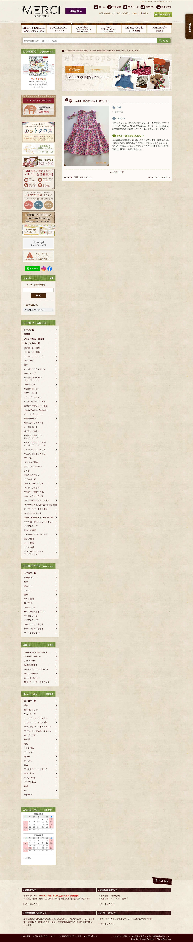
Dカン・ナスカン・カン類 (35, 722)
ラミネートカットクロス (35, 612)
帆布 (26, 365)
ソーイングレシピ (32, 633)
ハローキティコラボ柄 (34, 496)
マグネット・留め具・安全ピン (37, 731)
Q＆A (134, 13)
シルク (27, 471)
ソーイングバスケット (34, 629)
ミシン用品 (29, 748)
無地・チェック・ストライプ (36, 682)
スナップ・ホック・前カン (35, 718)
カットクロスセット (33, 513)
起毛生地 (28, 603)
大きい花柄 (29, 539)
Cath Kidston (29, 661)
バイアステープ (31, 526)
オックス (28, 590)
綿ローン (28, 586)
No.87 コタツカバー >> (159, 177)
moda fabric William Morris (35, 652)
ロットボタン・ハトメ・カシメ (37, 727)
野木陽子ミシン (31, 710)
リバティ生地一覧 (32, 343)
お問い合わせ (91, 936)
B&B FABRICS (30, 665)
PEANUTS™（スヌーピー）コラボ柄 (40, 505)
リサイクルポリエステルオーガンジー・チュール (35, 443)
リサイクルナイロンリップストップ (33, 436)
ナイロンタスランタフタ (35, 449)
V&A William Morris (32, 656)
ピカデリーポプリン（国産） (36, 406)
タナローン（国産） (33, 348)
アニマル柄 (29, 547)
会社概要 (26, 936)
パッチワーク (30, 778)
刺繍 (26, 786)
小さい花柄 (29, 543)
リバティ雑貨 (30, 530)
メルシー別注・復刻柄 (34, 339)
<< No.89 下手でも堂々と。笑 (78, 177)
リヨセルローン (31, 389)
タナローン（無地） (33, 352)
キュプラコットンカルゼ (35, 454)
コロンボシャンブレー (34, 483)
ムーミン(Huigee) (31, 678)
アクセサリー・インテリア (35, 769)
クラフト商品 (30, 782)
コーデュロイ (30, 384)
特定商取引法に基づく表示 (70, 936)
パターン (28, 795)
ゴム (26, 765)
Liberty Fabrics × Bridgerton (36, 410)
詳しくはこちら (32, 904)
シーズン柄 (29, 330)
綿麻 (26, 582)
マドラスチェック (32, 488)
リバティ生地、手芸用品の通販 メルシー (80, 50)
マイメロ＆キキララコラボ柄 (36, 500)
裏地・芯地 (29, 773)
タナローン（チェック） (35, 356)
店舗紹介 (144, 13)
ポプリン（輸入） (32, 431)
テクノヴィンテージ (33, 466)
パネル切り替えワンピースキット (38, 522)
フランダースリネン (33, 397)
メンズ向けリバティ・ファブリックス (34, 552)
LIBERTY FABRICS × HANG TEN (38, 517)
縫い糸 (27, 756)
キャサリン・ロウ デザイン (36, 669)
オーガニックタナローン (35, 369)
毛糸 (26, 705)
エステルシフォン (32, 475)
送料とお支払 (122, 13)
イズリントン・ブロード (35, 401)
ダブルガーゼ (30, 479)
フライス (28, 458)
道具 (26, 744)
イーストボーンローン (34, 414)
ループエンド (30, 735)
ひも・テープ (30, 714)
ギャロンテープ (31, 616)
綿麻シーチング (31, 418)
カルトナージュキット (34, 624)
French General (31, 673)
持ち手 (27, 739)
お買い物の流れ (106, 13)
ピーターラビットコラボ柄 (35, 509)
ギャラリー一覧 (117, 172)
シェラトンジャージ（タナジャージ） (33, 378)
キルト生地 (29, 599)
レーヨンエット (31, 427)
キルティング (30, 373)
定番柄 (27, 334)
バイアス (28, 761)
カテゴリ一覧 (30, 573)
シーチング (29, 577)
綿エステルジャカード (34, 423)
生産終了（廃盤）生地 (34, 492)
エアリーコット (31, 393)
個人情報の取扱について (45, 936)
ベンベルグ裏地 (31, 462)
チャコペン (29, 752)
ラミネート (29, 360)
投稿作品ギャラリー (105, 50)
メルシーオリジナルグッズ (35, 534)
